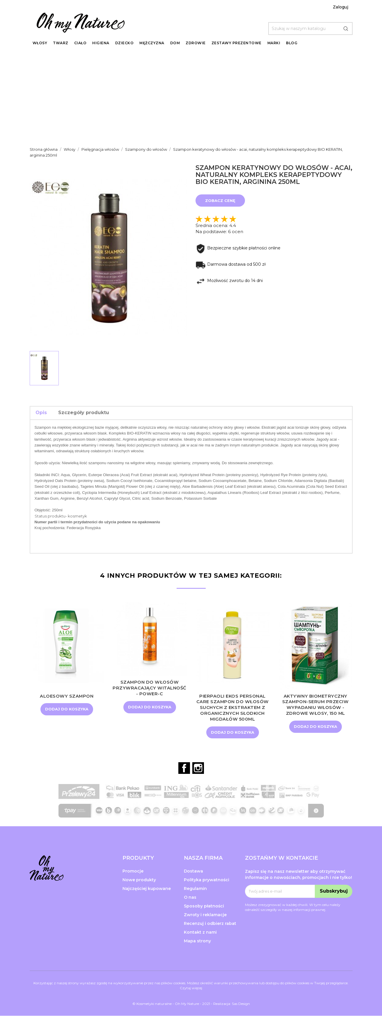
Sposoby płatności (204, 906)
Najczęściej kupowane (146, 888)
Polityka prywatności (206, 880)
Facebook (184, 768)
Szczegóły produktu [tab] (83, 412)
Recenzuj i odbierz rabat (210, 923)
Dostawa (193, 871)
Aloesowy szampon (67, 696)
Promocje (132, 871)
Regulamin (195, 888)
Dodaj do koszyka (66, 709)
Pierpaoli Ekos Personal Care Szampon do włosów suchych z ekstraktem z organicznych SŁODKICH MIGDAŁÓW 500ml (232, 707)
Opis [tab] (41, 412)
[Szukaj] (310, 28)
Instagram (198, 768)
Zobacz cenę (220, 200)
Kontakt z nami (200, 932)
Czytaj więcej (191, 988)
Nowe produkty (139, 880)
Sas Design (241, 1003)
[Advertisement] (191, 96)
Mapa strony (197, 941)
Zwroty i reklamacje (205, 915)
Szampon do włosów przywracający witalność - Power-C (149, 687)
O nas (190, 897)
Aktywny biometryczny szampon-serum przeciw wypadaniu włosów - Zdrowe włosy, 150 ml (315, 704)
